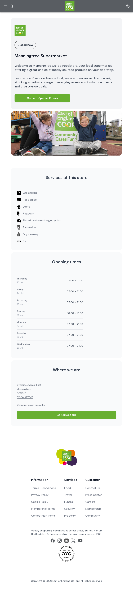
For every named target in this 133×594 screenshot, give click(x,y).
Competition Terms (43, 515)
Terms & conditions (43, 488)
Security (69, 509)
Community (92, 515)
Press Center (93, 495)
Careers (90, 502)
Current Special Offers (42, 98)
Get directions (66, 415)
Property (70, 515)
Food (67, 488)
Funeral (68, 502)
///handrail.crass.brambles (31, 404)
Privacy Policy (39, 495)
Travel (68, 495)
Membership (93, 509)
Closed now (25, 45)
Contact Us (92, 488)
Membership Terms (43, 509)
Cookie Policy (39, 502)
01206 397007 (25, 397)
